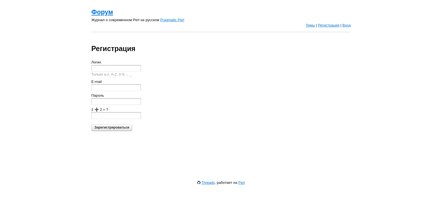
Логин (96, 62)
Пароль (97, 95)
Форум (102, 12)
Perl (241, 182)
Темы (310, 25)
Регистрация (328, 25)
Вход (346, 25)
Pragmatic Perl (172, 20)
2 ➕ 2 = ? (99, 109)
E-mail (96, 82)
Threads (208, 182)
